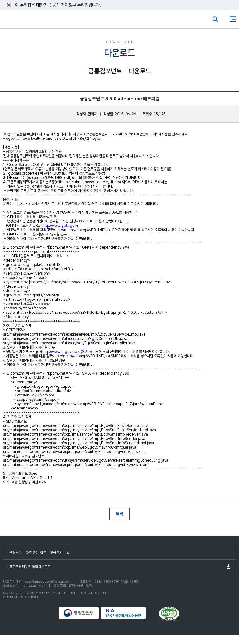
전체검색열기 (215, 19)
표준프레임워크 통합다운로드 (30, 567)
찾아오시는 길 (60, 553)
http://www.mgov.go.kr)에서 (65, 351)
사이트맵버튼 (233, 19)
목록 (119, 513)
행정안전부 (79, 613)
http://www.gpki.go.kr (60, 225)
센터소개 (15, 553)
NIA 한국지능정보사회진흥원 (129, 613)
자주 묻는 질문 (36, 553)
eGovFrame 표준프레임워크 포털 (16, 20)
